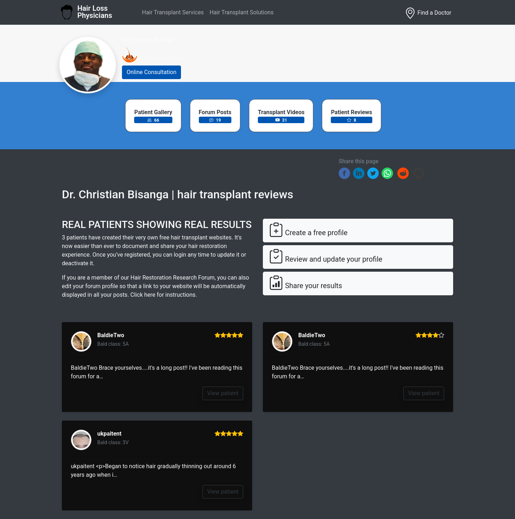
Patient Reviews (351, 112)
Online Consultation (151, 72)
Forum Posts (215, 112)
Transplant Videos (281, 112)
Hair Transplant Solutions (242, 12)
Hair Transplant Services (173, 12)
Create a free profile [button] (308, 230)
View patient (223, 393)
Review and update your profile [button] (325, 256)
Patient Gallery (153, 112)
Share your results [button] (305, 283)
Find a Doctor (427, 13)
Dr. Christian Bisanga (148, 40)
